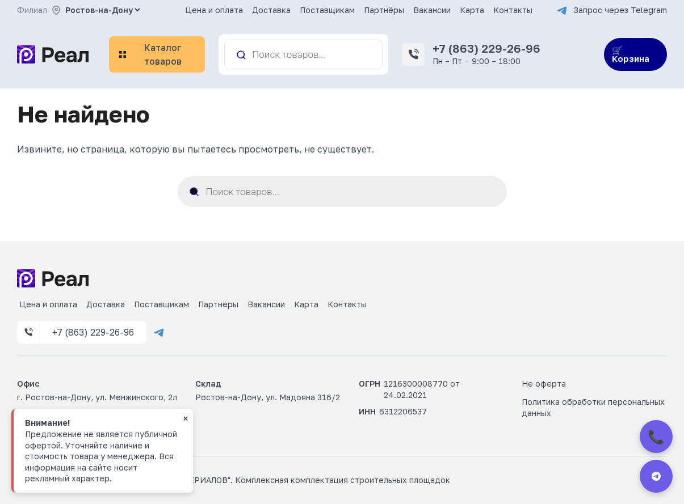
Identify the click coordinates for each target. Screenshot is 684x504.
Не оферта (544, 383)
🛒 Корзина (630, 54)
